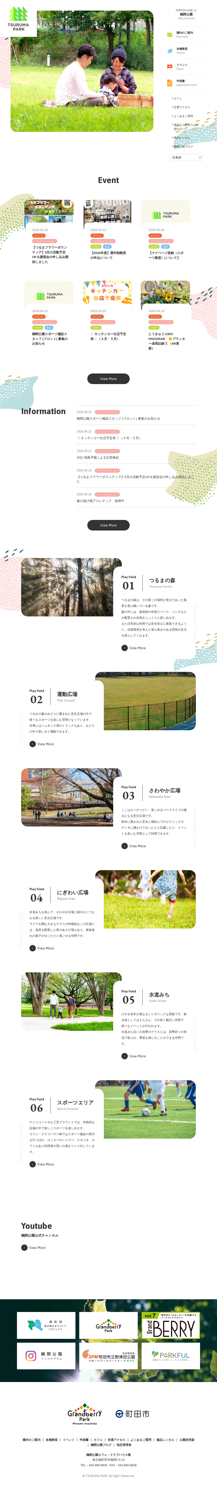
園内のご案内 (31, 1439)
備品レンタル (165, 1439)
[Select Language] (186, 157)
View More (108, 388)
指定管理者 (124, 1445)
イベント (69, 1439)
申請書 (84, 1439)
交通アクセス (116, 1439)
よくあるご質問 (141, 1439)
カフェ (98, 1439)
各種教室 (52, 1439)
